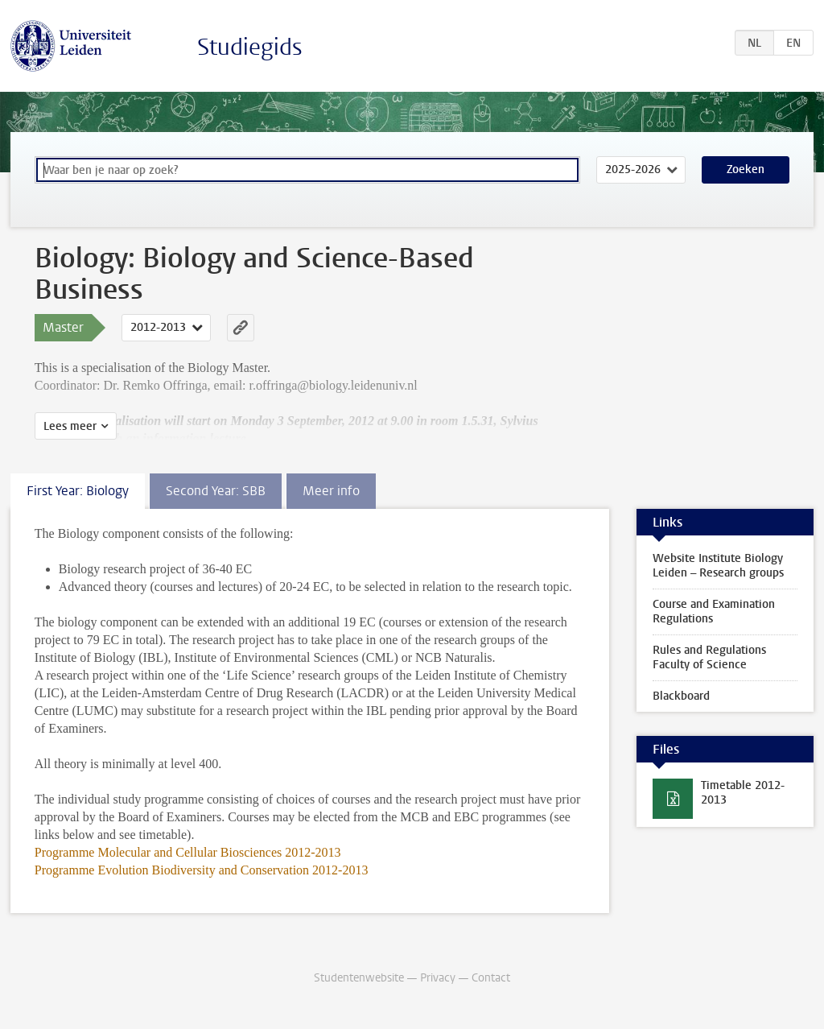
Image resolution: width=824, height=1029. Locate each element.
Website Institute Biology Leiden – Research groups (718, 566)
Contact (491, 978)
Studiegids (250, 47)
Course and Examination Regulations (714, 611)
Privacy (437, 978)
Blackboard (681, 696)
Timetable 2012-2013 (743, 793)
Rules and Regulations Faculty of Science (709, 657)
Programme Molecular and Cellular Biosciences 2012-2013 (188, 852)
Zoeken (745, 169)
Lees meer (70, 426)
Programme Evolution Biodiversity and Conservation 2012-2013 (202, 870)
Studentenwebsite (359, 978)
